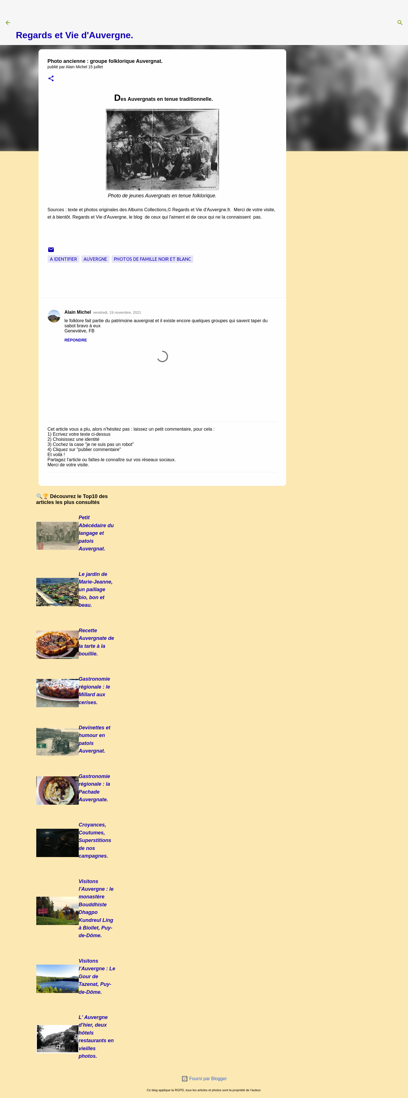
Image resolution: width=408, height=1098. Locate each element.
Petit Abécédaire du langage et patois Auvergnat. (96, 533)
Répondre (76, 340)
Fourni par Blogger (204, 1078)
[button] (51, 79)
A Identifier (63, 259)
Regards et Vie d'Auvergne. (74, 35)
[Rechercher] (400, 22)
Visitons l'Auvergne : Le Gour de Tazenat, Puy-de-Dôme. (97, 976)
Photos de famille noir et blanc (152, 259)
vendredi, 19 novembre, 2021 (117, 312)
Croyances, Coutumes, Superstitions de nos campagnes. (95, 840)
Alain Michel (78, 312)
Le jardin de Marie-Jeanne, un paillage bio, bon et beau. (96, 589)
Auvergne (95, 259)
